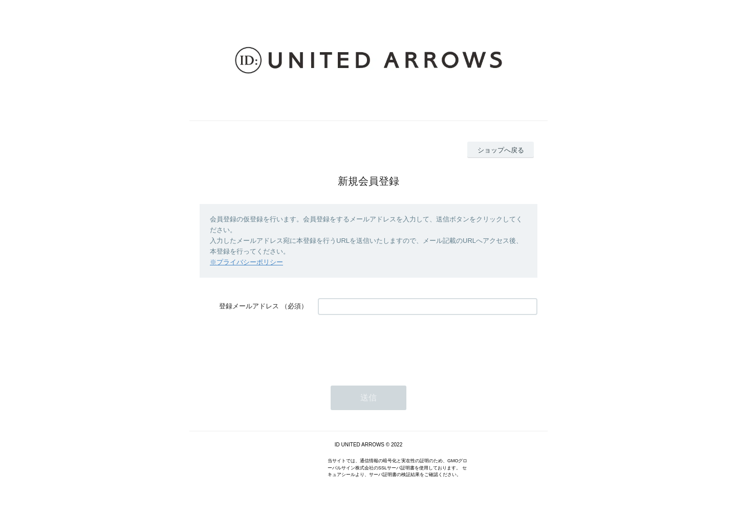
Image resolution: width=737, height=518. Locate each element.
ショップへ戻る (501, 150)
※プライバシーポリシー (246, 262)
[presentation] (395, 345)
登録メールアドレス (249, 306)
